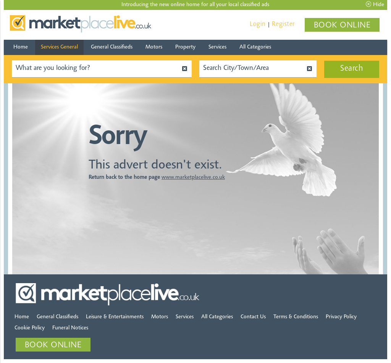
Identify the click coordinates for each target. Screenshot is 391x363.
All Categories (255, 47)
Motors (153, 47)
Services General (59, 47)
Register (283, 24)
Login (258, 24)
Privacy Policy (341, 317)
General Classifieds (111, 47)
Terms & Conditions (295, 317)
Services (217, 47)
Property (185, 47)
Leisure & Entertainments (115, 317)
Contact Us (253, 317)
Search (351, 69)
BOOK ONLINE (342, 25)
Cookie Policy (30, 328)
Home (20, 47)
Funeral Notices (70, 328)
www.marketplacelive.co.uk (193, 177)
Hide (375, 5)
